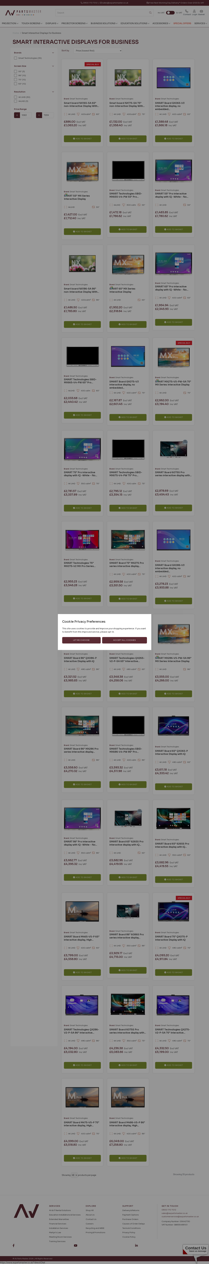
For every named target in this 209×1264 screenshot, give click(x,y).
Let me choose (81, 640)
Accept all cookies (124, 640)
